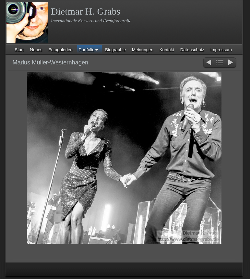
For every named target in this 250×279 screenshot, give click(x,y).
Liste (219, 63)
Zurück (208, 63)
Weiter (231, 63)
